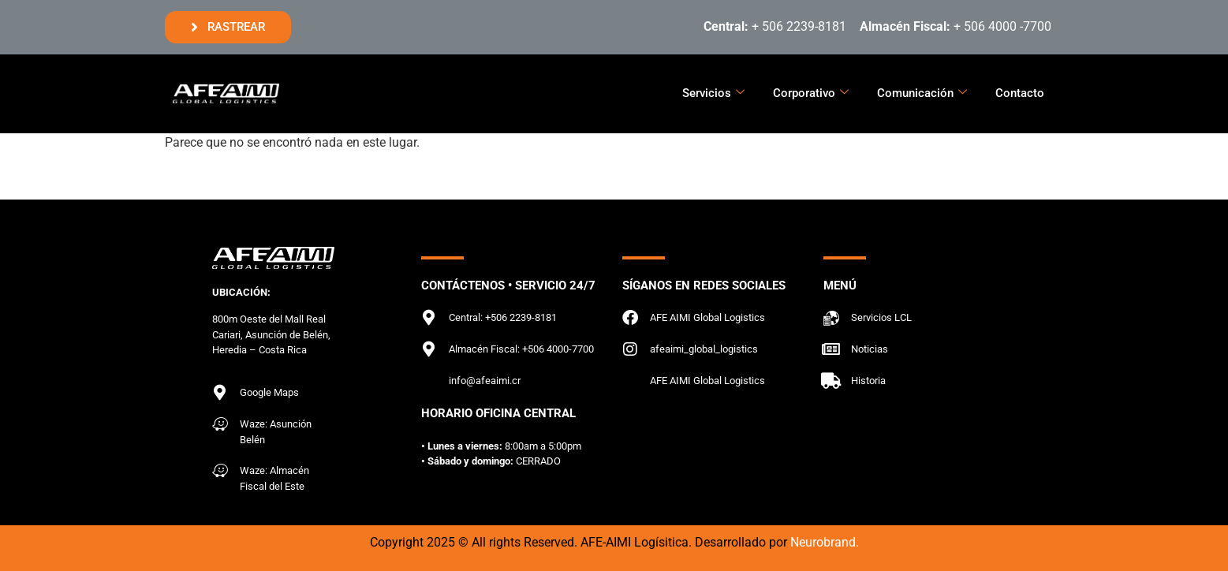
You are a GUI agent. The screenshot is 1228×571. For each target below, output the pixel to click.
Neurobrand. (824, 542)
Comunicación (922, 93)
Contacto (1019, 93)
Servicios (713, 93)
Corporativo (811, 93)
